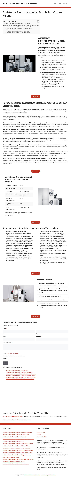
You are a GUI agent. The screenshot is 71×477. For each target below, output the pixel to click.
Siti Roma (38, 475)
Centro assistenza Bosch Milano (11, 457)
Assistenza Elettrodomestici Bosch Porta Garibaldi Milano (18, 443)
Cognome (38, 333)
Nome (4, 333)
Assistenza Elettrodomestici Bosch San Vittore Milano (17, 23)
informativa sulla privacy (12, 353)
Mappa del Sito (41, 432)
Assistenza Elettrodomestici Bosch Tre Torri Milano (16, 434)
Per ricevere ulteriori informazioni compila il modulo (19, 31)
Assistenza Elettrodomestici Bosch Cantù (13, 441)
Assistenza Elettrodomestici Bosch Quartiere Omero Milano (18, 459)
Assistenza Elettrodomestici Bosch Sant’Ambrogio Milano (21, 377)
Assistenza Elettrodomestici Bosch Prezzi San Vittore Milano (20, 26)
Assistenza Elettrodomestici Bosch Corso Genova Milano (17, 452)
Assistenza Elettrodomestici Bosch (12, 416)
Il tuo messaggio (7, 342)
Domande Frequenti (12, 29)
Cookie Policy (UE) (41, 436)
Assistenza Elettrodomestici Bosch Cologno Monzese (16, 455)
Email (4, 336)
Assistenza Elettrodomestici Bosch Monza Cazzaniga (16, 448)
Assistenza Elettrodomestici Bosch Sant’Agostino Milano (20, 375)
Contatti (65, 3)
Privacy (39, 434)
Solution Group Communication (48, 475)
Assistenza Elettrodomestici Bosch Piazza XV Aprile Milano (18, 450)
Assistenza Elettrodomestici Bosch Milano (20, 3)
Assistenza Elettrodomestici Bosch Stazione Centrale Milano (18, 439)
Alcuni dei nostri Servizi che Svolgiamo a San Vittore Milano (19, 28)
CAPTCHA (5, 358)
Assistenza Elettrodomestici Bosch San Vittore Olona (19, 372)
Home (54, 3)
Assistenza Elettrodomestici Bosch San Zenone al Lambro (21, 374)
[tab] (52, 284)
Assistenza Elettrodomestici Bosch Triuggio (14, 461)
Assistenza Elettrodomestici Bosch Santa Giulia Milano (20, 379)
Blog (60, 3)
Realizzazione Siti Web (30, 475)
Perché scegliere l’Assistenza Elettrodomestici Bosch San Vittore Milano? (21, 25)
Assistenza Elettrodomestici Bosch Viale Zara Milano (16, 446)
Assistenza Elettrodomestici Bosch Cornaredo (14, 436)
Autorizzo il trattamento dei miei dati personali (14, 356)
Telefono (38, 336)
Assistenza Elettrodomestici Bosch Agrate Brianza (16, 464)
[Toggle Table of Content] (37, 21)
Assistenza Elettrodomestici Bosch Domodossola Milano (17, 432)
